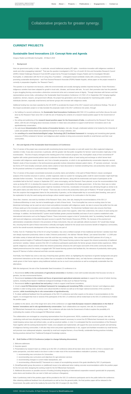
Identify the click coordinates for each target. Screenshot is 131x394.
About (61, 4)
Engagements (99, 4)
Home (53, 4)
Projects (71, 4)
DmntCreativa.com (66, 391)
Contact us (113, 4)
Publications (84, 4)
